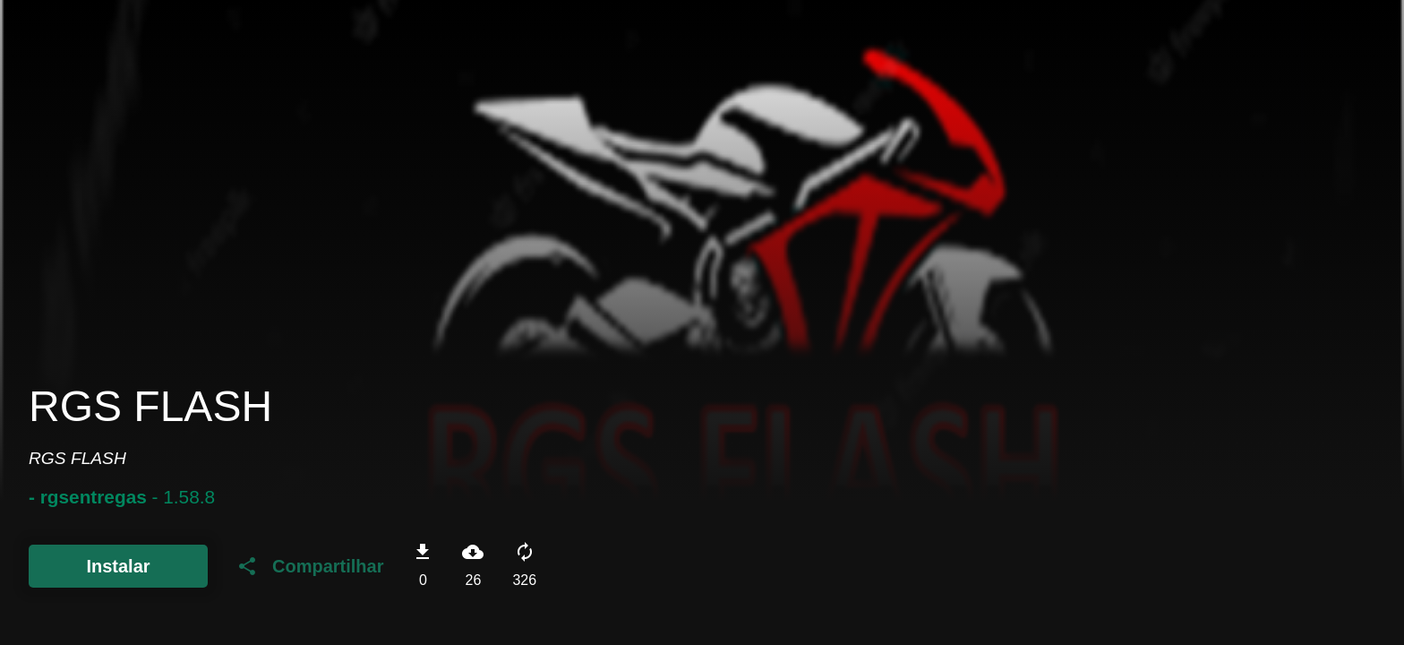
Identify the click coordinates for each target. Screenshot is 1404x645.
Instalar (118, 566)
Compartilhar (309, 566)
